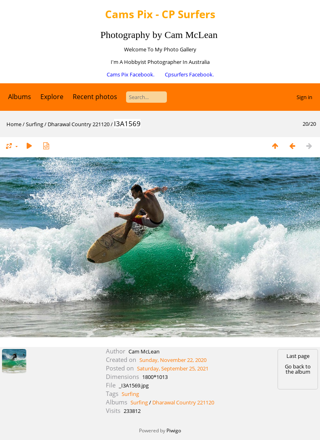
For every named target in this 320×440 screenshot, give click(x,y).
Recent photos (95, 96)
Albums (19, 96)
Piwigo (173, 430)
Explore (51, 96)
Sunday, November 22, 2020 (172, 360)
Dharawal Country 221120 (78, 124)
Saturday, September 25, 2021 (172, 368)
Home (13, 124)
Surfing (34, 124)
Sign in (304, 97)
